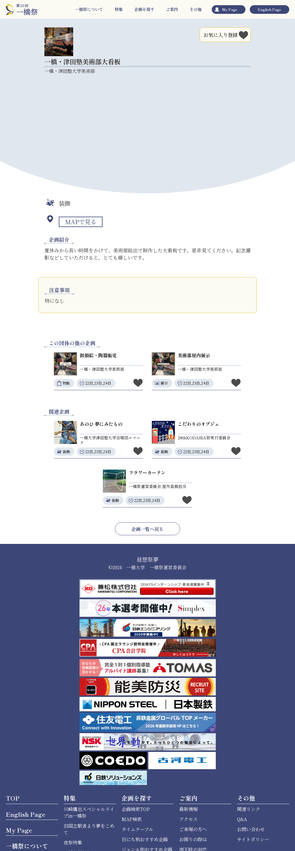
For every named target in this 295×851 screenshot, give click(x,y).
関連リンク (248, 809)
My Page (229, 9)
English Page (269, 9)
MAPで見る (80, 222)
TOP (13, 798)
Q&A (242, 819)
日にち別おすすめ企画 (145, 839)
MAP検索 (132, 819)
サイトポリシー (253, 839)
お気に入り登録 (226, 34)
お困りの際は (193, 839)
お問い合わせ (251, 829)
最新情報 (188, 809)
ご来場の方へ (193, 829)
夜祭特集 (73, 842)
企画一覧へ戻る (147, 528)
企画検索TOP (136, 809)
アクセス (188, 819)
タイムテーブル (137, 829)
